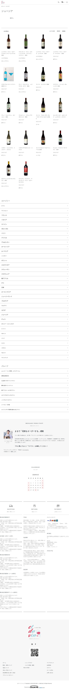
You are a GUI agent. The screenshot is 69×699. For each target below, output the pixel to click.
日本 (2, 289)
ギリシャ (4, 262)
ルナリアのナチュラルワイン (10, 403)
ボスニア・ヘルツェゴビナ (9, 326)
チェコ (3, 321)
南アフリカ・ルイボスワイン (10, 398)
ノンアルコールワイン (8, 408)
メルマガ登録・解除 (28, 675)
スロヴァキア (5, 266)
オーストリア (5, 247)
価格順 (58, 31)
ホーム (2, 6)
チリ (2, 284)
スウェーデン (5, 271)
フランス (4, 216)
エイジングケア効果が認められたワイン (13, 419)
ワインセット (5, 211)
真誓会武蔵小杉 (6, 382)
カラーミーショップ (21, 693)
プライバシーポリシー (6, 685)
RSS (24, 677)
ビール (3, 206)
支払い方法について (6, 680)
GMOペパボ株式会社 (39, 693)
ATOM (27, 677)
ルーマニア (4, 252)
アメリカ (4, 238)
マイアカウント (49, 672)
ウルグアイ (4, 307)
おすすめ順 (52, 31)
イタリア (4, 220)
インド (3, 341)
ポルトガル (4, 229)
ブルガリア (4, 302)
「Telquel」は (23, 459)
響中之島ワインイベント (8, 392)
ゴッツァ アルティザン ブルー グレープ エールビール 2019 (43, 117)
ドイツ (3, 234)
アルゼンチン (5, 243)
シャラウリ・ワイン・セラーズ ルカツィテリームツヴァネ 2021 (8, 53)
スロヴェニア (5, 275)
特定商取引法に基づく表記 (7, 682)
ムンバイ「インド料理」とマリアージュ (13, 377)
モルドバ (4, 357)
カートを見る (49, 680)
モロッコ (4, 336)
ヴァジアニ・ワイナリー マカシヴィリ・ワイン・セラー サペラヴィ (25, 180)
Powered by (34, 696)
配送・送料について (6, 675)
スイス (3, 347)
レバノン (4, 331)
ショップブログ (27, 672)
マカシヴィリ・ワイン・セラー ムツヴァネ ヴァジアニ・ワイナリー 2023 (25, 53)
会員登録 (48, 675)
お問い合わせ (49, 682)
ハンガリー (4, 257)
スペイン (4, 225)
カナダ (3, 312)
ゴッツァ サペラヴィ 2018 (42, 84)
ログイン (48, 677)
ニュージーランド (6, 298)
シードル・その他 (6, 413)
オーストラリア (6, 293)
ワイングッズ (5, 363)
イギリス (4, 352)
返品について (4, 677)
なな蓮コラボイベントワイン (10, 387)
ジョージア (8, 6)
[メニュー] (67, 2)
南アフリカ (4, 280)
